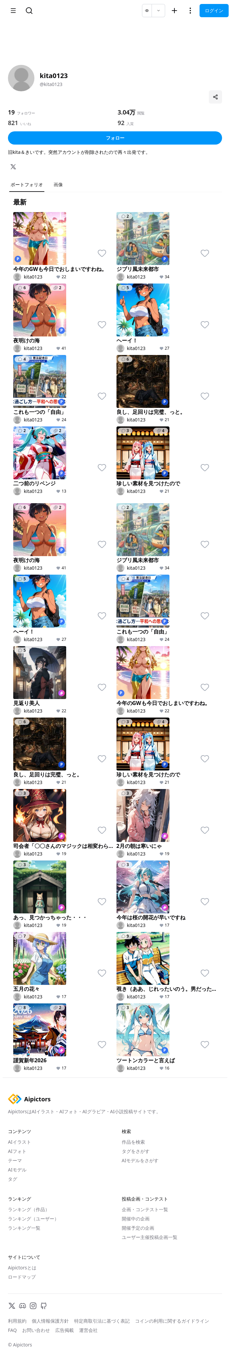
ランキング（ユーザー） (33, 1218)
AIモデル (17, 1169)
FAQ (12, 1330)
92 (121, 123)
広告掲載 (64, 1330)
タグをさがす (136, 1151)
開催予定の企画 (138, 1228)
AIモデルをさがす (140, 1160)
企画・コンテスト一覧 (145, 1209)
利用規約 (17, 1321)
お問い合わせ (36, 1330)
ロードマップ (22, 1277)
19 (11, 112)
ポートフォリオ (27, 184)
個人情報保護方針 (50, 1321)
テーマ (15, 1160)
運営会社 (88, 1330)
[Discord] (22, 1306)
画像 (58, 184)
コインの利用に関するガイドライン (172, 1321)
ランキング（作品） (29, 1209)
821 (13, 123)
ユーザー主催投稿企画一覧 (149, 1237)
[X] (13, 166)
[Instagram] (33, 1306)
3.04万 (127, 112)
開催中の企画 (136, 1218)
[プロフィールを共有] (215, 97)
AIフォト (17, 1151)
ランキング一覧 (24, 1228)
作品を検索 (133, 1142)
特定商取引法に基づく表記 (102, 1321)
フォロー (115, 138)
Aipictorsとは (22, 1267)
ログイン (214, 10)
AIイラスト (19, 1142)
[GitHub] (44, 1306)
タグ (12, 1179)
